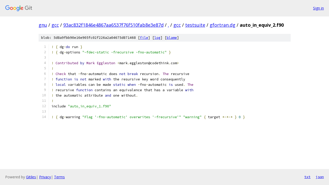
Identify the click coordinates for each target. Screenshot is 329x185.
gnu (43, 25)
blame (172, 37)
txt (307, 176)
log (157, 37)
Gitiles (31, 176)
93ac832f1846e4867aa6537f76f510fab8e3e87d (113, 25)
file (144, 37)
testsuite (195, 25)
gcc (55, 25)
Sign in (318, 8)
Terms (59, 176)
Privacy (45, 176)
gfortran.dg (222, 25)
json (320, 176)
